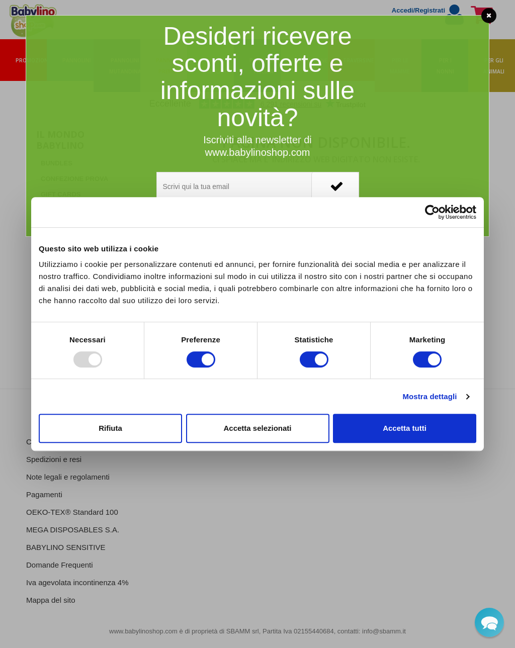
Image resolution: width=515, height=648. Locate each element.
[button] (489, 622)
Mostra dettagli (429, 396)
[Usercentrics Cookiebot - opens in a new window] (432, 212)
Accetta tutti (404, 428)
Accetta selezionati (257, 428)
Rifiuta (110, 428)
